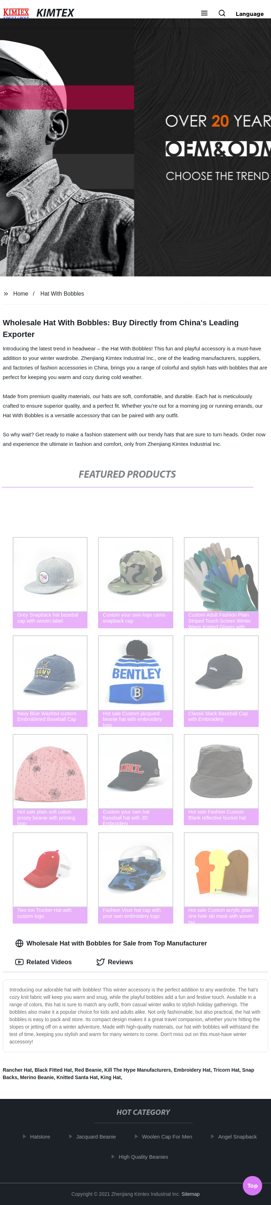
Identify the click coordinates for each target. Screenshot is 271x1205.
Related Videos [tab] (43, 962)
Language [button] (250, 14)
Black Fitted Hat (53, 1070)
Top (252, 1186)
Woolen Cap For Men (172, 1137)
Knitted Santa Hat (77, 1077)
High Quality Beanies (148, 1156)
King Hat (111, 1077)
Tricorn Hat (226, 1070)
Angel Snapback (242, 1137)
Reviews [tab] (114, 962)
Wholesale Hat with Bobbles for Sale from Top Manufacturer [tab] (111, 943)
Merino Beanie (37, 1077)
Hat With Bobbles (62, 294)
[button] (204, 13)
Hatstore (45, 1137)
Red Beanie (88, 1070)
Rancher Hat (17, 1070)
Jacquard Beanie (101, 1137)
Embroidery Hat (192, 1070)
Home (21, 294)
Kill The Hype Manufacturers (137, 1070)
